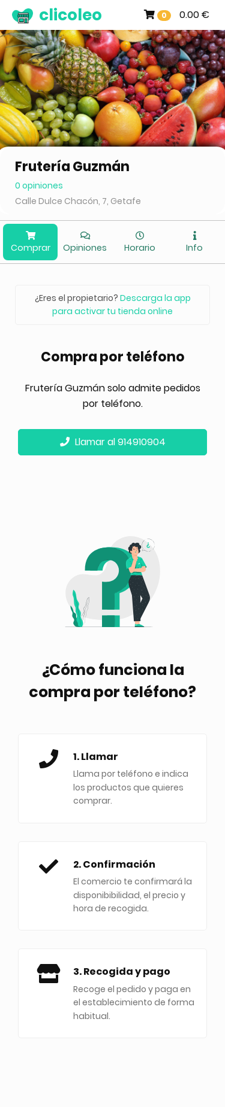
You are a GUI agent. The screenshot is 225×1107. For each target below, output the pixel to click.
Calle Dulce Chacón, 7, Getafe (78, 201)
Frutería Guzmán (72, 166)
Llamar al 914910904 (113, 442)
